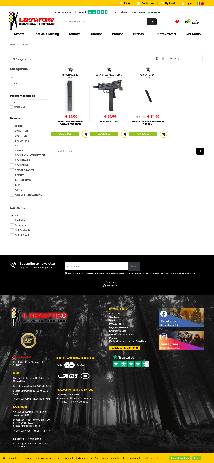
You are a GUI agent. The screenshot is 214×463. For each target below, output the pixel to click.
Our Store (114, 317)
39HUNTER (21, 130)
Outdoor (96, 34)
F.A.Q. (125, 3)
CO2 (16, 102)
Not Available (22, 230)
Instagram (110, 285)
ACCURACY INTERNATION (30, 155)
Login (187, 3)
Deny (197, 458)
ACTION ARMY (23, 180)
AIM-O (18, 189)
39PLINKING (22, 140)
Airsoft (19, 34)
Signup (134, 266)
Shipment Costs (117, 331)
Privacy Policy (116, 324)
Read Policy (190, 273)
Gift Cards (193, 34)
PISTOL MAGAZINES (70, 75)
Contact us (145, 3)
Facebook (109, 282)
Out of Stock (22, 235)
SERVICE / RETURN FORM (125, 348)
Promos (117, 34)
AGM (17, 185)
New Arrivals (166, 34)
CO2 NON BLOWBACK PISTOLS (109, 75)
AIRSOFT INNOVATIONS (28, 194)
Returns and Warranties (121, 334)
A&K (17, 145)
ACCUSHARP (22, 160)
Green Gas (19, 107)
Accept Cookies (180, 458)
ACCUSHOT (21, 165)
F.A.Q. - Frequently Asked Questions (127, 341)
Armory (74, 34)
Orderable (21, 225)
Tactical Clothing (46, 34)
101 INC (19, 126)
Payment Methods (118, 327)
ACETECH (20, 175)
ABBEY (19, 150)
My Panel (168, 3)
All (16, 215)
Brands (138, 34)
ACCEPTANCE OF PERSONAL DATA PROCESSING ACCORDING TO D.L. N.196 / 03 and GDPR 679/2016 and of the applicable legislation (131, 273)
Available (20, 220)
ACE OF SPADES (24, 170)
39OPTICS (21, 135)
